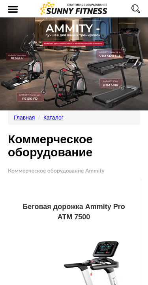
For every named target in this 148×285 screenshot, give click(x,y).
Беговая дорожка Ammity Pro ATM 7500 (73, 212)
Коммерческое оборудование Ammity (56, 170)
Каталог (53, 117)
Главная (24, 117)
